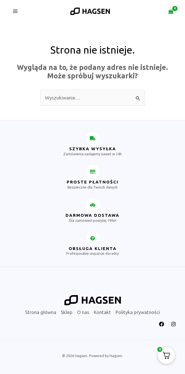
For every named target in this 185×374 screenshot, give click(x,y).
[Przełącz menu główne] (15, 11)
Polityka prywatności (138, 312)
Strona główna (40, 312)
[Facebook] (161, 324)
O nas (83, 312)
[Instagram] (173, 324)
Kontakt (102, 312)
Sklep (67, 312)
